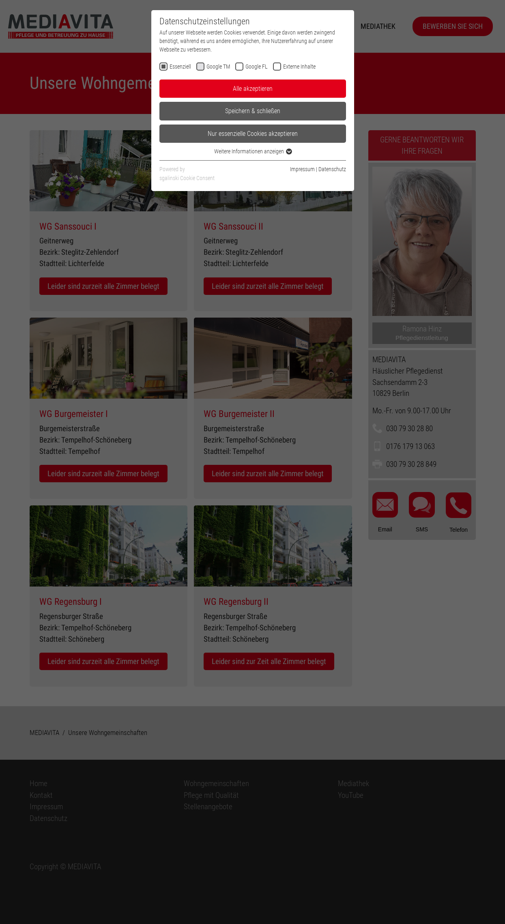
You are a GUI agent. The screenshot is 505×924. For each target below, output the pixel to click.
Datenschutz (332, 169)
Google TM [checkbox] (218, 66)
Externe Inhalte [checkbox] (299, 66)
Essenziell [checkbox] (180, 66)
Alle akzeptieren (253, 88)
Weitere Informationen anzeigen (252, 151)
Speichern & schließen (252, 111)
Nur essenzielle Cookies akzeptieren (253, 134)
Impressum (302, 169)
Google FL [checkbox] (256, 66)
